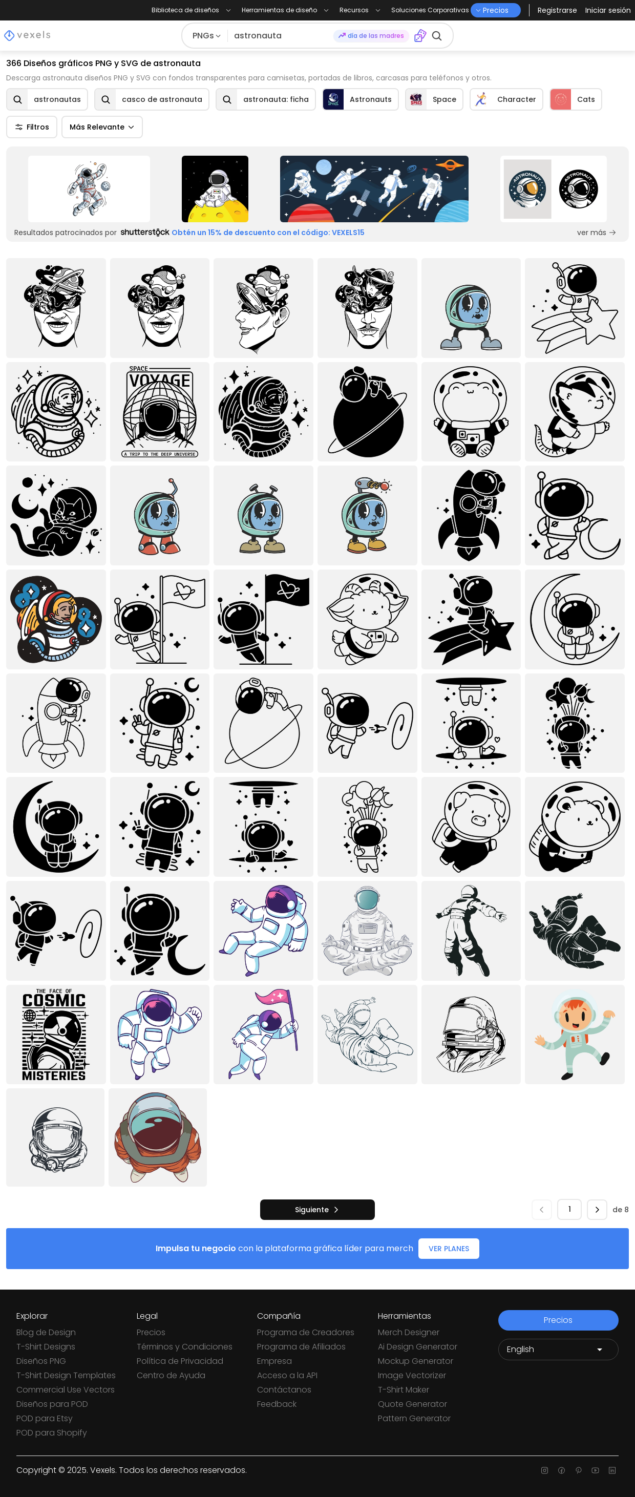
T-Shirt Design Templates (66, 1375)
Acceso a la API (287, 1375)
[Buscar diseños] (280, 36)
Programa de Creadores (305, 1332)
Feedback (277, 1404)
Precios (151, 1332)
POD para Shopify (51, 1433)
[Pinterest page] (578, 1470)
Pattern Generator (414, 1418)
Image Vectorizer (412, 1375)
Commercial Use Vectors (65, 1390)
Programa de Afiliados (301, 1347)
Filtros (31, 127)
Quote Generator (412, 1404)
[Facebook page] (561, 1470)
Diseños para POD (52, 1404)
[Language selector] (558, 1349)
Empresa (274, 1361)
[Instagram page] (544, 1470)
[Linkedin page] (612, 1470)
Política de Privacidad (180, 1361)
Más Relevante (102, 127)
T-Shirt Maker (403, 1390)
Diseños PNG (41, 1361)
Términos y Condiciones (184, 1347)
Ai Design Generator (417, 1347)
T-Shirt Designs (45, 1347)
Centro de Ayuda (171, 1375)
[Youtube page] (595, 1470)
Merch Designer (408, 1332)
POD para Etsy (44, 1418)
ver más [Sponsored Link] (597, 232)
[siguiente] (317, 1209)
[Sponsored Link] (89, 189)
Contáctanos (284, 1390)
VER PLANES (449, 1248)
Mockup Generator (415, 1361)
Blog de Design (46, 1332)
